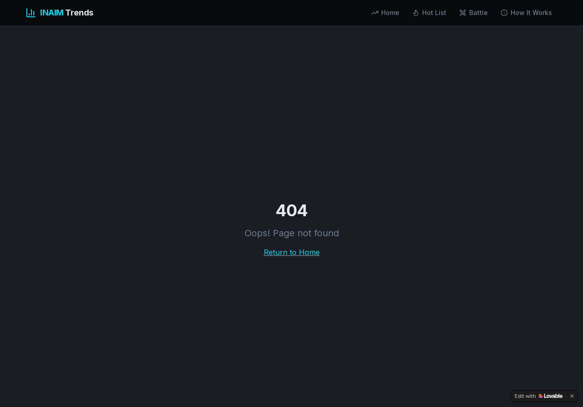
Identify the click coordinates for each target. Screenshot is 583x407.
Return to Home (292, 252)
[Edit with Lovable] (538, 396)
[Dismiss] (572, 396)
